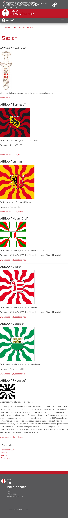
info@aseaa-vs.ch (16, 496)
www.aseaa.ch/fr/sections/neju (13, 260)
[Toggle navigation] (62, 20)
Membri (4, 455)
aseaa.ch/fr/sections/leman (11, 212)
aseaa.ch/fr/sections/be (10, 155)
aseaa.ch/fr (5, 98)
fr (5, 8)
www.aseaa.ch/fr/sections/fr (12, 437)
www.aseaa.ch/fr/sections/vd (12, 374)
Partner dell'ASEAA (24, 28)
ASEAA (8, 20)
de (10, 8)
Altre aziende (6, 458)
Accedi (57, 4)
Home (8, 28)
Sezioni (4, 453)
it (16, 8)
